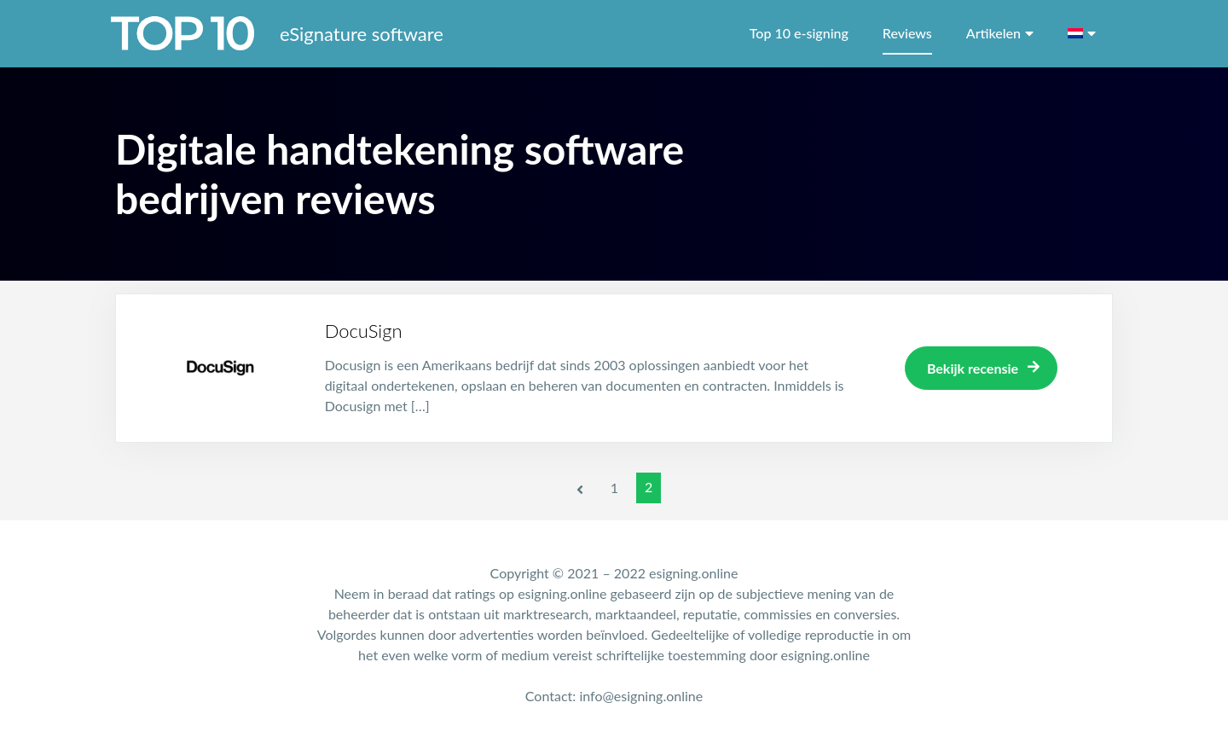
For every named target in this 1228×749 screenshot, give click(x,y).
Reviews (907, 33)
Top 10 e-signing (799, 33)
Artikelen (993, 33)
